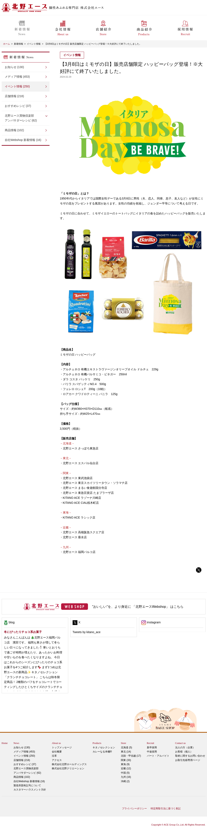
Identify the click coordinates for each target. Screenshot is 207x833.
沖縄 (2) (125, 781)
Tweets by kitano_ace (87, 632)
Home (5, 743)
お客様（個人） (184, 751)
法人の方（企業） (185, 747)
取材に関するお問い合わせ (190, 755)
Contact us (180, 743)
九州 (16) (126, 777)
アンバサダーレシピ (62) (25, 117)
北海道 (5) (126, 747)
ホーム (6, 44)
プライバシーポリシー (134, 808)
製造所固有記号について (27, 785)
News (16, 743)
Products (97, 743)
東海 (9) (125, 764)
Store (123, 743)
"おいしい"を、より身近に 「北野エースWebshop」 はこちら (138, 606)
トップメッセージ (62, 747)
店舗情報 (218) (14, 96)
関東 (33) (126, 760)
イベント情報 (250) (17, 86)
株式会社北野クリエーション (68, 768)
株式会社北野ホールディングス (69, 764)
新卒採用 (152, 747)
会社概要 (57, 751)
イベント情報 (34, 44)
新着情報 (18, 44)
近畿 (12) (126, 768)
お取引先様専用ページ (187, 760)
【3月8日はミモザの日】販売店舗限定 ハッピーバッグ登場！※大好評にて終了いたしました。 (93, 44)
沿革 (54, 755)
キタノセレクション (104, 747)
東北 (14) (126, 751)
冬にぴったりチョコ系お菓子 (23, 632)
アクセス (57, 760)
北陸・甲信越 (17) (131, 755)
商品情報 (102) (14, 130)
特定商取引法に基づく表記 (166, 808)
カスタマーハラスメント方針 (30, 789)
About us (56, 743)
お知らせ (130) (14, 67)
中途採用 (152, 751)
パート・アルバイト (158, 755)
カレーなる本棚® (102, 751)
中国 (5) (125, 772)
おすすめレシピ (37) (18, 106)
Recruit (150, 743)
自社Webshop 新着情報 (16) (23, 140)
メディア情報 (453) (17, 76)
